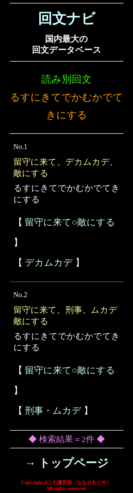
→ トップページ (66, 463)
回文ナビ (66, 19)
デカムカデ (49, 262)
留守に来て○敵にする (70, 222)
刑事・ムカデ (53, 411)
